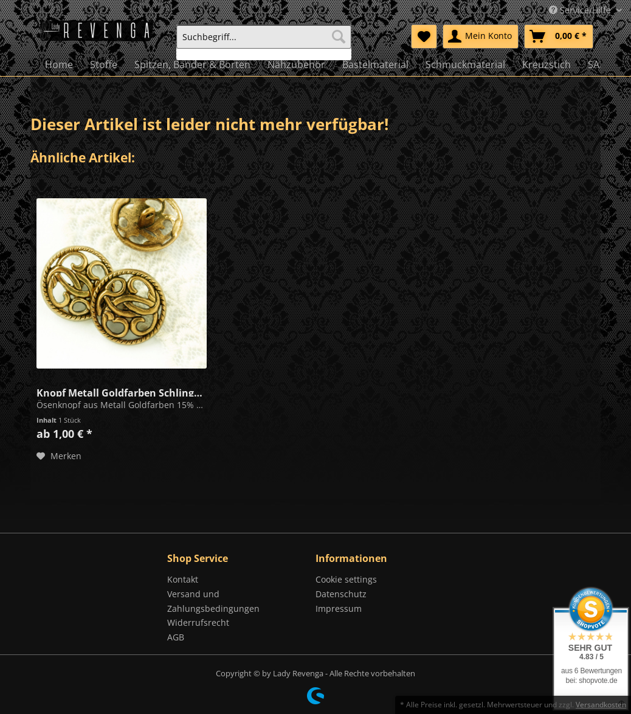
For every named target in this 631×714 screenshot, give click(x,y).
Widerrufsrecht (198, 622)
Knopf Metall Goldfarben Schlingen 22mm (121, 392)
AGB (175, 637)
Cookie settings (346, 579)
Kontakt (182, 579)
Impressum (339, 608)
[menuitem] (263, 42)
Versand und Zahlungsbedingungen (213, 601)
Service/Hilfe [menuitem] (581, 10)
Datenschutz (341, 594)
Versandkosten (601, 704)
